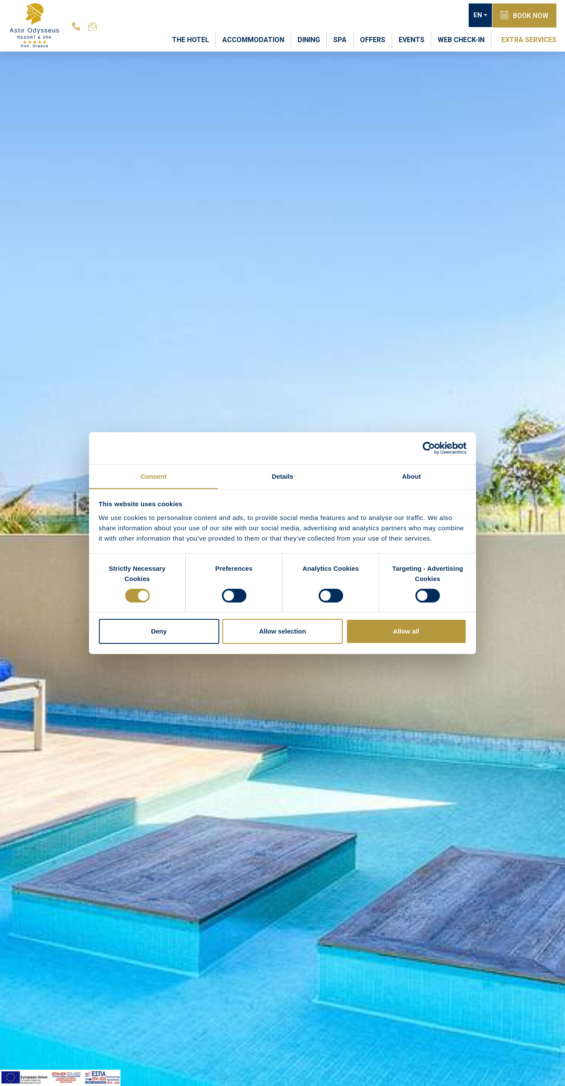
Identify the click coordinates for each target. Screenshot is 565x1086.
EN (476, 15)
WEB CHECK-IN (461, 39)
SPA (340, 39)
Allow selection (282, 631)
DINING (309, 39)
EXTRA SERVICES (528, 39)
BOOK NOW (524, 15)
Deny (159, 631)
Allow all (406, 631)
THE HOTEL (190, 39)
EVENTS (411, 39)
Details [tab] (282, 476)
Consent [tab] (154, 476)
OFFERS (372, 39)
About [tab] (411, 476)
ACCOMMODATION (253, 39)
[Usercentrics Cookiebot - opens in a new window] (429, 447)
